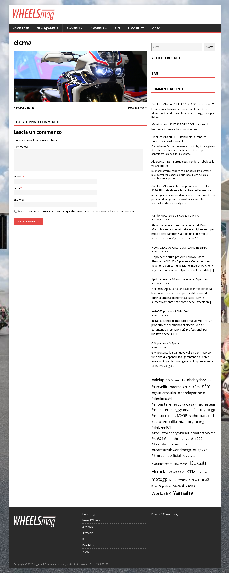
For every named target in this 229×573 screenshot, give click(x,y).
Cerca (209, 46)
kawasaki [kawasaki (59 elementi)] (177, 472)
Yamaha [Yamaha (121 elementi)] (183, 492)
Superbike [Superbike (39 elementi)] (165, 486)
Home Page (21, 28)
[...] (196, 238)
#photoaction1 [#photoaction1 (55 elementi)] (201, 415)
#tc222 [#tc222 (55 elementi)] (197, 438)
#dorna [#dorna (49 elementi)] (175, 386)
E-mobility (136, 28)
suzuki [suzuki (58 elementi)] (178, 485)
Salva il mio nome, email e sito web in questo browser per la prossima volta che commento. (75, 211)
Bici (117, 28)
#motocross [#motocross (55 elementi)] (161, 415)
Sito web (19, 199)
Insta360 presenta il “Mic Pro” (170, 311)
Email (17, 188)
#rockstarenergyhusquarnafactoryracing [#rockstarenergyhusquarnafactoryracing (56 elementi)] (186, 433)
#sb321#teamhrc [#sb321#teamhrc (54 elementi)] (165, 438)
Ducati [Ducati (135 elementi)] (197, 463)
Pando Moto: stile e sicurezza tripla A (175, 215)
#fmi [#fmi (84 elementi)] (206, 386)
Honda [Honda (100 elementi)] (159, 471)
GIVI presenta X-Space (165, 343)
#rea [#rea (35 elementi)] (154, 422)
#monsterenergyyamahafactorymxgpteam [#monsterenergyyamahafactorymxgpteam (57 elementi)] (187, 409)
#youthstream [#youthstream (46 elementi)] (161, 464)
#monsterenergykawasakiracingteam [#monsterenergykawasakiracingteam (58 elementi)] (184, 404)
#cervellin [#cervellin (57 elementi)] (159, 386)
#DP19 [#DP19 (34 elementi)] (186, 387)
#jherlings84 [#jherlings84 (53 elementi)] (161, 398)
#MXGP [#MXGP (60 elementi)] (180, 415)
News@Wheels (47, 28)
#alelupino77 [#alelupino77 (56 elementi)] (162, 379)
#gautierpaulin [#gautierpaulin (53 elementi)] (163, 393)
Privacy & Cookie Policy (165, 514)
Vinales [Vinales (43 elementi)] (190, 486)
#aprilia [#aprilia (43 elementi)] (180, 380)
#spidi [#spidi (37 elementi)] (185, 439)
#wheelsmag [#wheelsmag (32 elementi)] (189, 455)
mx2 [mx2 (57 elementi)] (205, 479)
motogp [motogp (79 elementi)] (159, 479)
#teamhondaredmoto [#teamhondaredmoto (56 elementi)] (169, 444)
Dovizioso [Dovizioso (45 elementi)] (181, 464)
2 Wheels (73, 28)
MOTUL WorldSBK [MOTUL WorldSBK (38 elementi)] (179, 480)
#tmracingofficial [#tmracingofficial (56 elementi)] (166, 455)
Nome (18, 176)
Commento (21, 147)
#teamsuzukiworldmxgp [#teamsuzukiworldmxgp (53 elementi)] (171, 450)
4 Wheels (97, 28)
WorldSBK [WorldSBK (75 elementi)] (161, 493)
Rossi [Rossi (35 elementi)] (154, 486)
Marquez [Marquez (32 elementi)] (202, 472)
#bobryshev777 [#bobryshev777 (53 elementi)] (199, 380)
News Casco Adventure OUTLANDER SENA (179, 247)
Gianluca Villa (159, 104)
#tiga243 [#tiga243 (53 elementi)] (200, 450)
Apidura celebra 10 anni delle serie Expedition (180, 279)
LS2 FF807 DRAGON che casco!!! (193, 104)
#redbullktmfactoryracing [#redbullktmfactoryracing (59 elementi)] (181, 421)
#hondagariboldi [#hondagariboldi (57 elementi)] (192, 392)
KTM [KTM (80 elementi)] (191, 472)
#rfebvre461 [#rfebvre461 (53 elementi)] (161, 427)
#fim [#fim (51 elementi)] (196, 386)
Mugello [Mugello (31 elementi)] (196, 480)
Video (156, 28)
